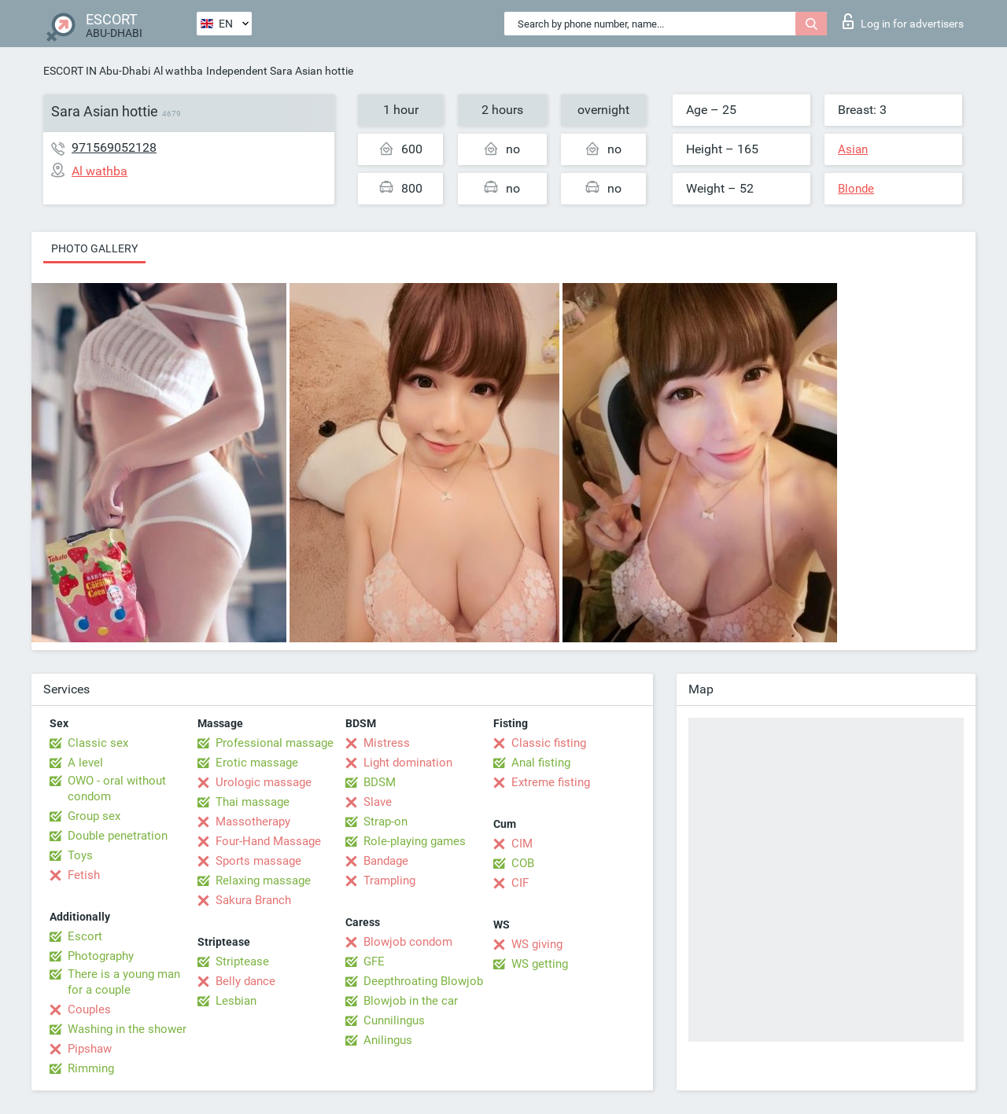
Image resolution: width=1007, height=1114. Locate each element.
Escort (85, 936)
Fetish (84, 875)
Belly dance (245, 981)
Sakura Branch (253, 900)
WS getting (539, 964)
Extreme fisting (550, 782)
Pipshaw (90, 1049)
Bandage (385, 861)
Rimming (91, 1068)
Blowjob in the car (410, 1001)
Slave (377, 802)
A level (85, 763)
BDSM (379, 782)
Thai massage (253, 802)
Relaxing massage (263, 880)
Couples (89, 1009)
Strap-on (385, 821)
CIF (520, 883)
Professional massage (275, 743)
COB (522, 863)
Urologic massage (264, 782)
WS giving (537, 944)
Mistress (386, 743)
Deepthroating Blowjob (423, 981)
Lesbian (236, 1001)
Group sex (94, 816)
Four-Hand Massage (268, 841)
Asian (853, 149)
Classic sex (98, 743)
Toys (80, 855)
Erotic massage (257, 763)
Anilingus (387, 1040)
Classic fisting (548, 743)
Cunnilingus (394, 1020)
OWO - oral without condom (117, 788)
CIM (522, 843)
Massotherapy (253, 821)
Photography (101, 956)
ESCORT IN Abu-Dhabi (96, 70)
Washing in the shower (127, 1029)
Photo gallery (94, 248)
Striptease (242, 961)
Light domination (407, 763)
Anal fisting (540, 763)
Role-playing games (414, 841)
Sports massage (258, 861)
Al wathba (178, 70)
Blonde (856, 189)
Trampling (389, 880)
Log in (903, 21)
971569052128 (114, 147)
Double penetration (118, 836)
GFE (374, 961)
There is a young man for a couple (124, 982)
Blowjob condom (407, 942)
